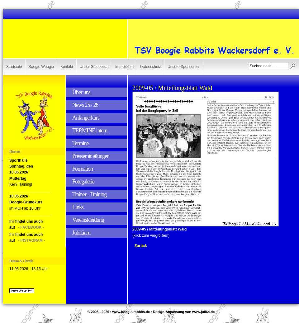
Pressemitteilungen (90, 156)
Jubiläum (81, 233)
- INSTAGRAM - (31, 240)
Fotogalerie (83, 181)
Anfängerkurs (85, 118)
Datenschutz (150, 66)
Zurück (141, 246)
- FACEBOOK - (31, 227)
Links (77, 207)
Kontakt (66, 66)
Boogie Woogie (41, 66)
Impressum (124, 66)
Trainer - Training (89, 194)
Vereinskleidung (88, 220)
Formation (82, 169)
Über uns (81, 92)
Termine (80, 143)
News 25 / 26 (85, 105)
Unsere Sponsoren (183, 66)
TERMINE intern (89, 130)
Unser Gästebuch (94, 66)
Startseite (14, 66)
